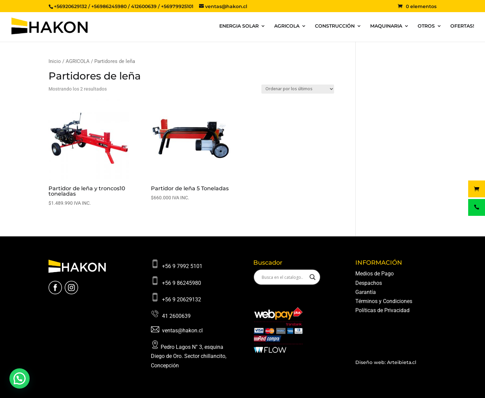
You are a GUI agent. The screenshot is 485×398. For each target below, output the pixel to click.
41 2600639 (176, 316)
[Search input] (284, 277)
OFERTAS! (462, 26)
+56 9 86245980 (181, 283)
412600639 (144, 6)
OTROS (426, 26)
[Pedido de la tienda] (297, 89)
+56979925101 (177, 6)
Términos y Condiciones (383, 301)
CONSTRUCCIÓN (335, 26)
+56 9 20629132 (181, 299)
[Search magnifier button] (312, 277)
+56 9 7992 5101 (182, 266)
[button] (19, 378)
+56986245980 (109, 6)
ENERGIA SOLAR (239, 26)
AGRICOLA (286, 26)
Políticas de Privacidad (382, 310)
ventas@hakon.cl (182, 330)
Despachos (368, 283)
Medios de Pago (374, 273)
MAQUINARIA (386, 26)
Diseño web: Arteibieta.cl (385, 362)
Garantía (365, 292)
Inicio (54, 61)
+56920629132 (70, 6)
